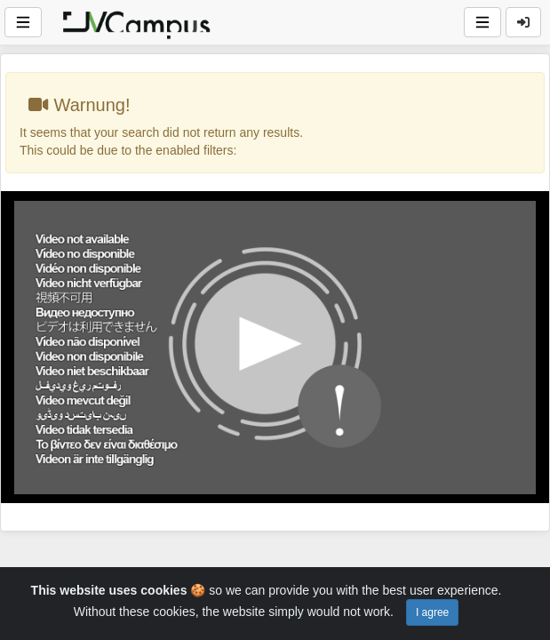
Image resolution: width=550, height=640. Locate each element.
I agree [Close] (432, 612)
